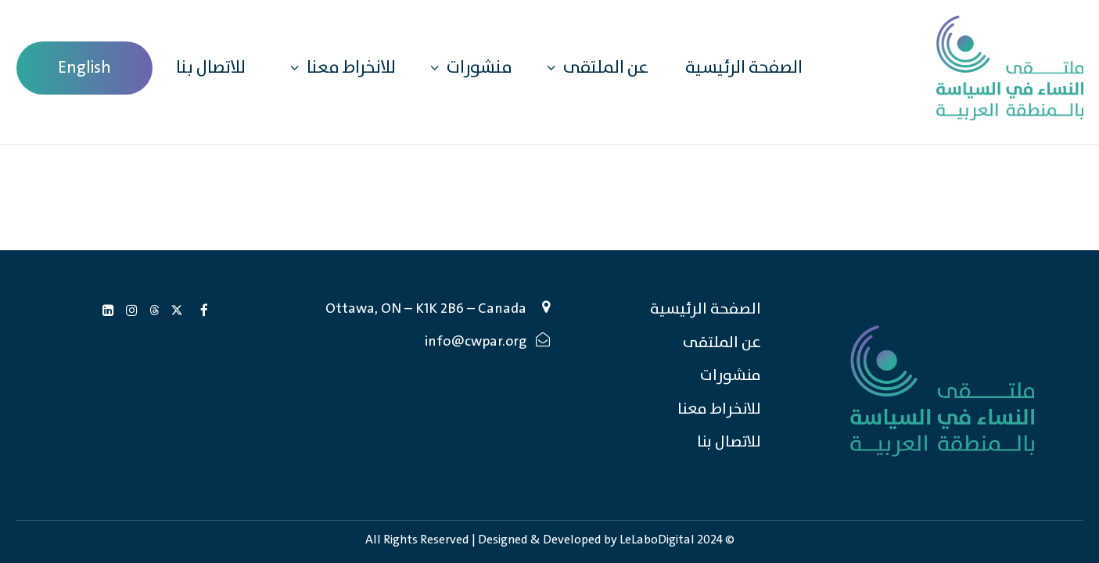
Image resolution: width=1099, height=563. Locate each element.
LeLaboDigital (657, 540)
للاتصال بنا (211, 68)
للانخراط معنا (339, 67)
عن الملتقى (593, 67)
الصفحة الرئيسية (744, 68)
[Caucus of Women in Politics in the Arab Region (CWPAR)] (1009, 68)
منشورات (467, 67)
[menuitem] (84, 68)
